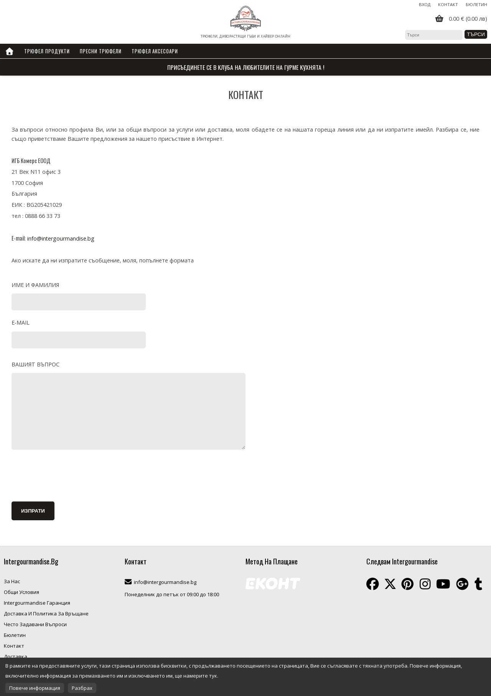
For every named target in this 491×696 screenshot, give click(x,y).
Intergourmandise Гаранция (37, 602)
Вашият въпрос (35, 364)
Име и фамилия (35, 285)
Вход (424, 4)
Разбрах (82, 687)
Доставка (15, 656)
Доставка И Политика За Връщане (46, 613)
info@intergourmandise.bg (60, 238)
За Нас (12, 581)
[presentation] (70, 477)
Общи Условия (21, 592)
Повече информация (34, 687)
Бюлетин (476, 4)
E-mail (21, 322)
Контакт (448, 4)
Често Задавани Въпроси (35, 624)
